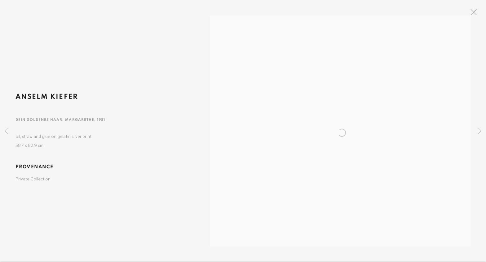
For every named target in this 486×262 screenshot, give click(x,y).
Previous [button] (6, 131)
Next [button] (480, 131)
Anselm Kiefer (46, 100)
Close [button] (479, 14)
